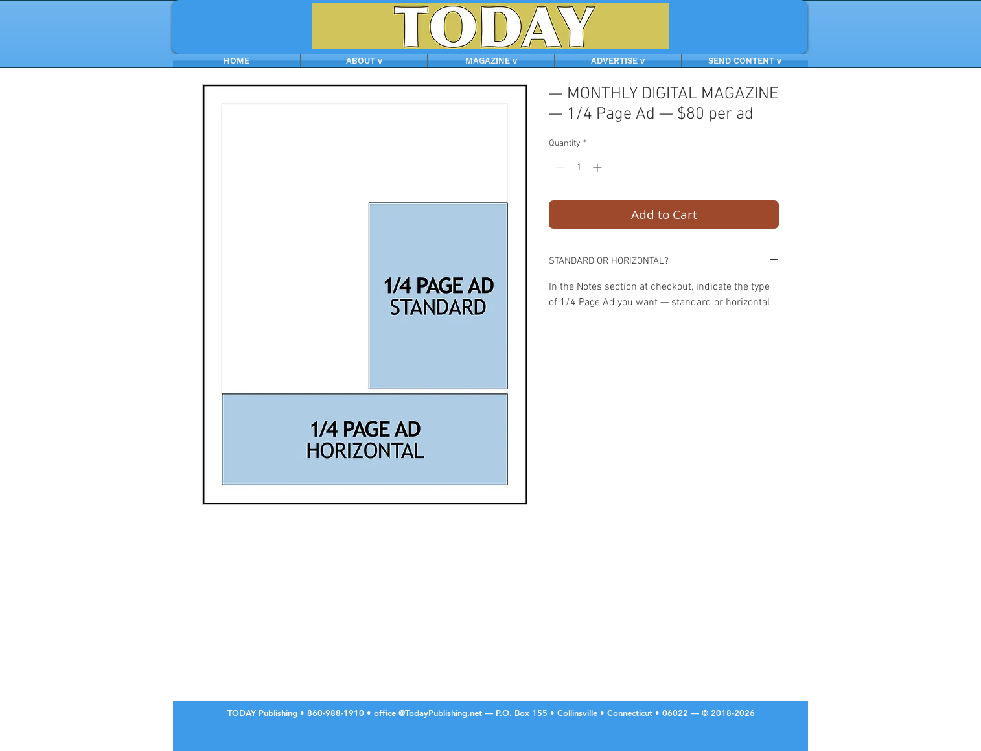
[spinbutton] (578, 167)
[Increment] (598, 167)
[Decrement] (559, 167)
